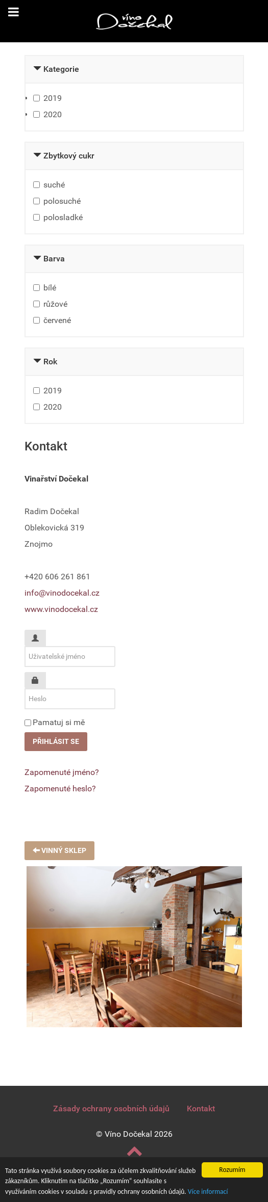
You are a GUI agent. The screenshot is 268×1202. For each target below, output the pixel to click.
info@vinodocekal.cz (62, 593)
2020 (52, 114)
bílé (49, 287)
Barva (54, 258)
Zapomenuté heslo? (60, 788)
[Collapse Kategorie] (37, 69)
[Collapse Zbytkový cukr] (37, 156)
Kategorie (61, 69)
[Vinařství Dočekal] (134, 21)
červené (57, 320)
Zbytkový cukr (68, 156)
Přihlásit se (56, 741)
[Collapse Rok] (37, 361)
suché (54, 185)
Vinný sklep (59, 850)
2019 (52, 98)
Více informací (208, 1191)
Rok (50, 361)
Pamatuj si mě (59, 722)
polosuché (62, 201)
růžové (55, 304)
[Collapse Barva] (37, 258)
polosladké (63, 217)
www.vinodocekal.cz (61, 609)
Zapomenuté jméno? (62, 772)
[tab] (134, 70)
